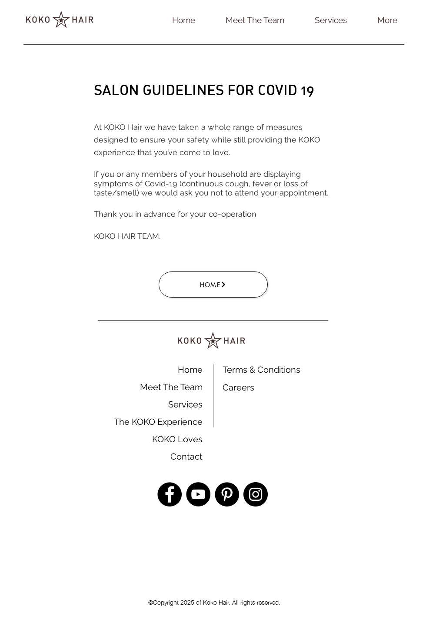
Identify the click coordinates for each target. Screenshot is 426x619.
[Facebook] (169, 494)
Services (185, 404)
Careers (238, 387)
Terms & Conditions (261, 369)
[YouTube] (198, 494)
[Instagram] (255, 494)
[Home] (213, 284)
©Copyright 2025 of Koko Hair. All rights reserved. (213, 601)
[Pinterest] (227, 494)
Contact (186, 456)
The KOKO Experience (158, 422)
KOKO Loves (177, 439)
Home (190, 369)
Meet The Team (171, 387)
